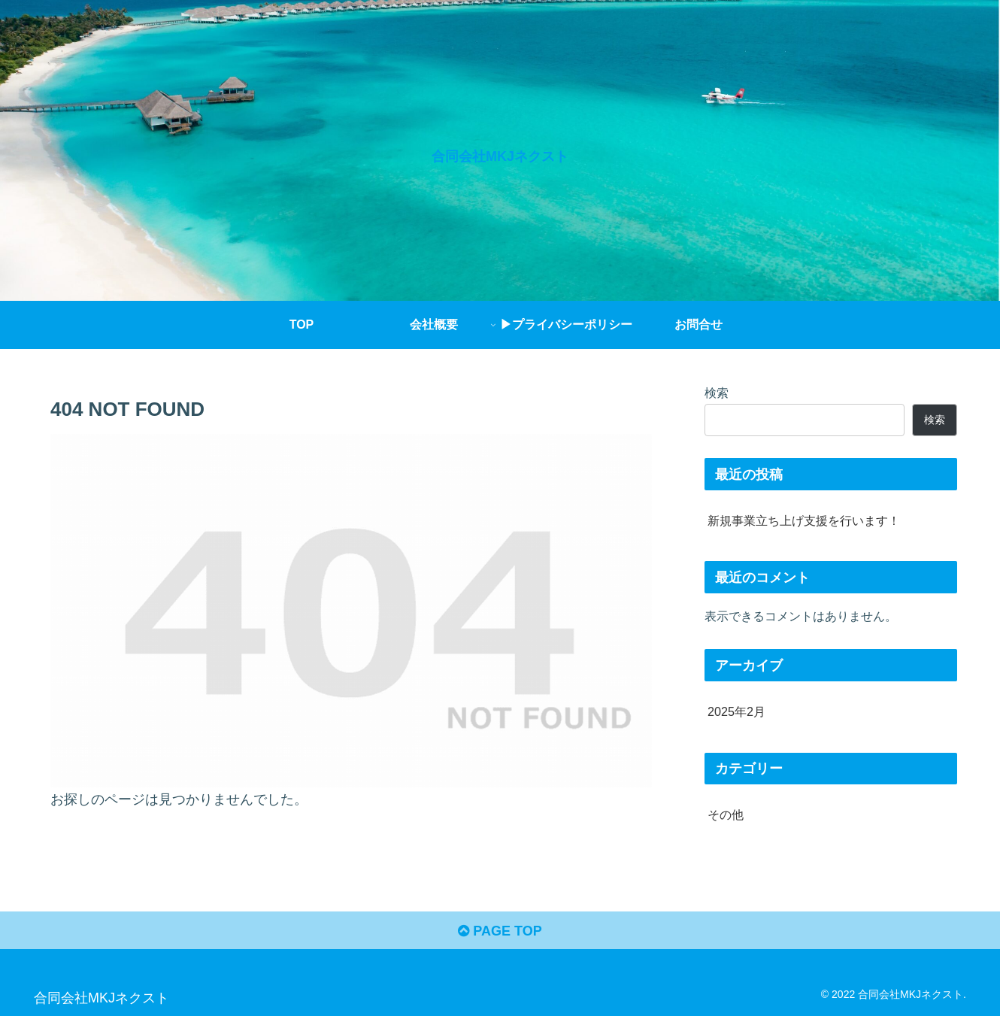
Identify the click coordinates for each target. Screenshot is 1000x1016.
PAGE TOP (499, 931)
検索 (717, 392)
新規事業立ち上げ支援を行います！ (804, 520)
